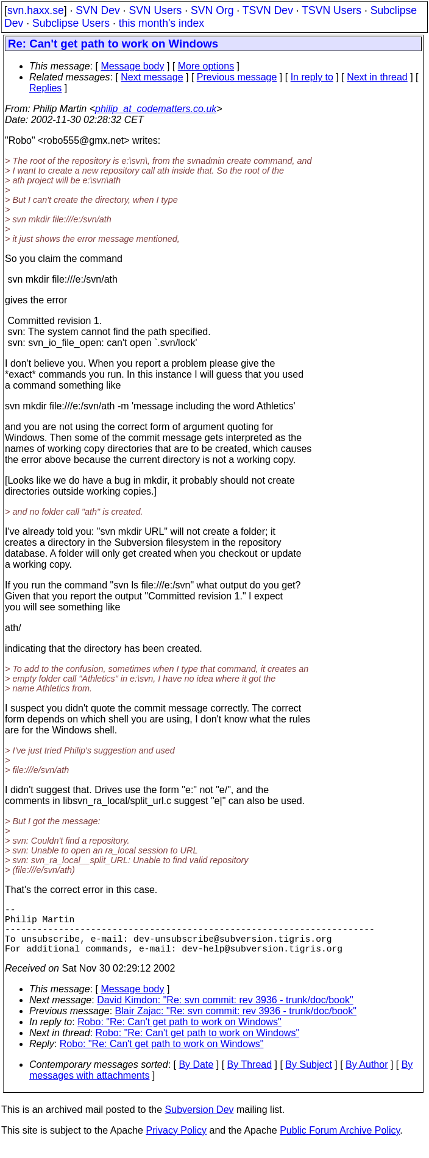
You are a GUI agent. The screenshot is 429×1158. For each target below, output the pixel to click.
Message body (132, 66)
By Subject (308, 1077)
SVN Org (212, 10)
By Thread (249, 1077)
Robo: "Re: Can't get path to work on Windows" (179, 1034)
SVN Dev (97, 10)
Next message (152, 77)
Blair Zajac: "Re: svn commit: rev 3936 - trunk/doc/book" (235, 1023)
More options (206, 66)
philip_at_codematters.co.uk (155, 109)
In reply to (312, 77)
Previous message (237, 77)
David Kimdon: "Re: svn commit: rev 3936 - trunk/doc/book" (225, 1012)
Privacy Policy (176, 1142)
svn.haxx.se (35, 10)
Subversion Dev (199, 1122)
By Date (196, 1077)
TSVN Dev (268, 10)
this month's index (161, 23)
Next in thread (377, 77)
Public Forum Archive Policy (340, 1142)
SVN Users (155, 10)
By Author (367, 1077)
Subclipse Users (71, 23)
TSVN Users (331, 10)
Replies (45, 88)
